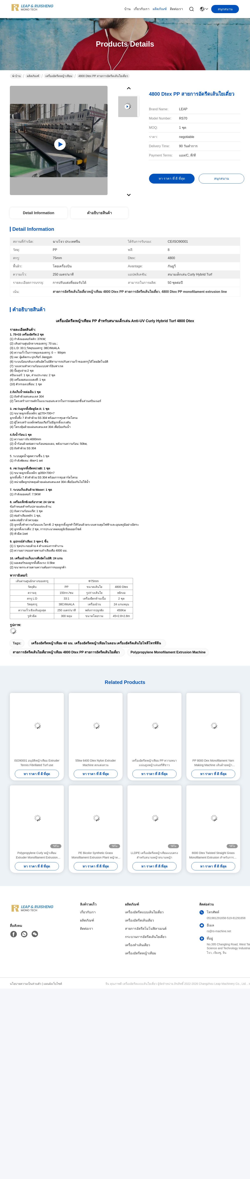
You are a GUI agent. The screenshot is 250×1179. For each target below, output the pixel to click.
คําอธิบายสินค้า (99, 213)
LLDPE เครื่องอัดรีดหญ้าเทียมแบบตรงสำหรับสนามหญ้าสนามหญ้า (154, 855)
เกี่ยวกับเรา (141, 9)
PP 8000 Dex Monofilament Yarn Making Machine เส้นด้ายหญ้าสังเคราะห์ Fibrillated (213, 763)
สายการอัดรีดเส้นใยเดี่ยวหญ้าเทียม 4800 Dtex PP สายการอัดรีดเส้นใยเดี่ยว (66, 652)
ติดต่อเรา (176, 9)
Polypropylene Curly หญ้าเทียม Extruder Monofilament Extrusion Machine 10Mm (37, 855)
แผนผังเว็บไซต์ (53, 983)
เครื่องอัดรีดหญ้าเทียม (58, 76)
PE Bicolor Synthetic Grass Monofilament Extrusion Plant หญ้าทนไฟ (96, 855)
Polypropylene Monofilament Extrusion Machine (168, 652)
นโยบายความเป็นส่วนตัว (25, 983)
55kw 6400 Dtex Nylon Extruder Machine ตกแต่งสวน (95, 763)
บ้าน (127, 9)
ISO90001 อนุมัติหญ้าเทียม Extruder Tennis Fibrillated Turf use (36, 763)
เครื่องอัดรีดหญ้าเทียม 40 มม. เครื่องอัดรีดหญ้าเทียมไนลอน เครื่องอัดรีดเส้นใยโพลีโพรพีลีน (96, 643)
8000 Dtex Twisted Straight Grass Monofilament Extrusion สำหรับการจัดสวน (213, 855)
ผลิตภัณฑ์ (160, 9)
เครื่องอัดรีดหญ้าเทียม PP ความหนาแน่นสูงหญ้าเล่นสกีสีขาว (154, 763)
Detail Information (38, 213)
